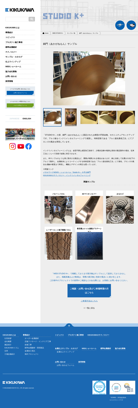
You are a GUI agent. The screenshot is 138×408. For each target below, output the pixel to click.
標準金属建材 (11, 47)
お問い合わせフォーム (20, 93)
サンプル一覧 (71, 33)
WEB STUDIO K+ (57, 33)
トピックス (10, 37)
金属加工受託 (30, 351)
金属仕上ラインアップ (65, 352)
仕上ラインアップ (12, 62)
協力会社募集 (11, 71)
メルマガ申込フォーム (20, 105)
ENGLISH (27, 119)
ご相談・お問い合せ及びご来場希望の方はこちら (89, 291)
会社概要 (7, 341)
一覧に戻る (90, 308)
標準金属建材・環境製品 (34, 348)
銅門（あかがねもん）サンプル (88, 33)
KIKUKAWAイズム (11, 348)
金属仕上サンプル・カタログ (66, 348)
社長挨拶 (7, 338)
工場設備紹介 (9, 354)
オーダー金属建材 (32, 338)
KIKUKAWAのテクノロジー (98, 335)
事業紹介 (9, 32)
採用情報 (9, 81)
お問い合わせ (11, 76)
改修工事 (28, 345)
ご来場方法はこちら (89, 301)
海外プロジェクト (32, 354)
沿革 (6, 351)
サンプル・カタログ (13, 57)
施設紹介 (7, 345)
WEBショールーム (13, 66)
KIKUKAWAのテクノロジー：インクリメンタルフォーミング (67, 175)
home (46, 33)
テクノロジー (11, 52)
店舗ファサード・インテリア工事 (38, 341)
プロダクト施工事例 (13, 42)
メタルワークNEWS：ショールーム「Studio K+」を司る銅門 (67, 172)
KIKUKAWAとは (12, 28)
